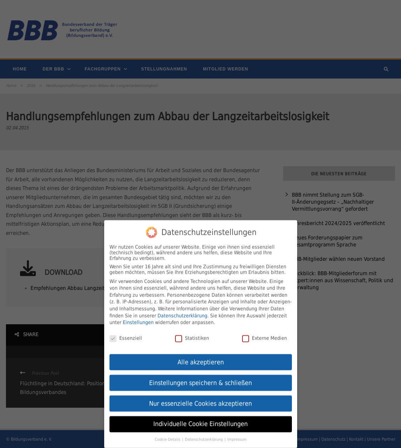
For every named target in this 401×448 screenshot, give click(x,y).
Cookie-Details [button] (168, 436)
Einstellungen (138, 318)
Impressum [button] (237, 436)
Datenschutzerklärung (182, 311)
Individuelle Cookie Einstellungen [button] (200, 420)
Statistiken (192, 334)
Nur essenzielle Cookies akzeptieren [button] (200, 399)
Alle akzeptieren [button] (201, 358)
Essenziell (125, 334)
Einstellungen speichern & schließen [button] (200, 378)
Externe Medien (264, 334)
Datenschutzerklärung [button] (204, 436)
